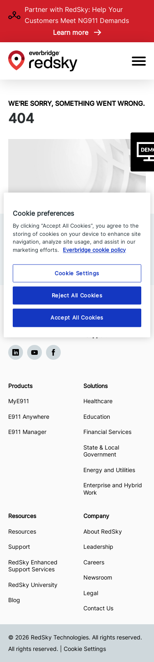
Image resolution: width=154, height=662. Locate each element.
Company (96, 515)
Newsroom (97, 577)
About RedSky (102, 531)
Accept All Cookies (77, 318)
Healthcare (98, 400)
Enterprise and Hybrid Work (112, 489)
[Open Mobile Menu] (139, 61)
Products (20, 385)
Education (96, 416)
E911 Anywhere (28, 416)
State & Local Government (101, 451)
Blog (14, 599)
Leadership (98, 546)
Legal (90, 592)
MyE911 (18, 400)
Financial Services (107, 431)
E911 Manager (27, 431)
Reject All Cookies (77, 295)
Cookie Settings (85, 648)
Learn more (70, 32)
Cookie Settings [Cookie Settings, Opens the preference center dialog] (77, 273)
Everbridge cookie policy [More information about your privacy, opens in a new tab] (94, 250)
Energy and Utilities (109, 469)
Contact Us (98, 608)
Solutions (95, 385)
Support (19, 546)
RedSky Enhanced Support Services (32, 566)
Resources (22, 515)
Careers (93, 562)
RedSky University (32, 584)
